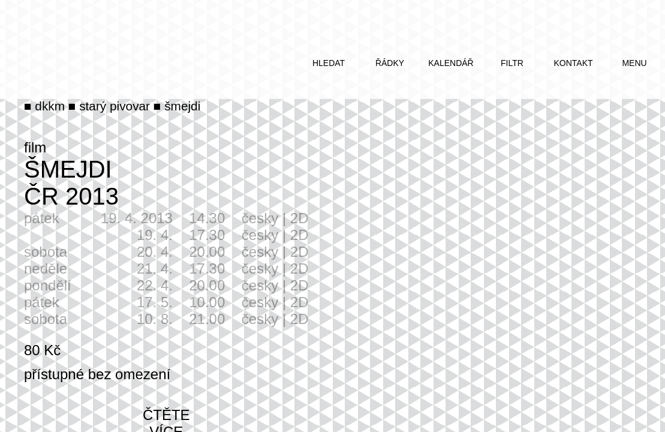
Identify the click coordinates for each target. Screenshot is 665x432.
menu (634, 63)
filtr (512, 63)
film (35, 147)
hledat (328, 63)
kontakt (572, 63)
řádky (389, 63)
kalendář (450, 63)
